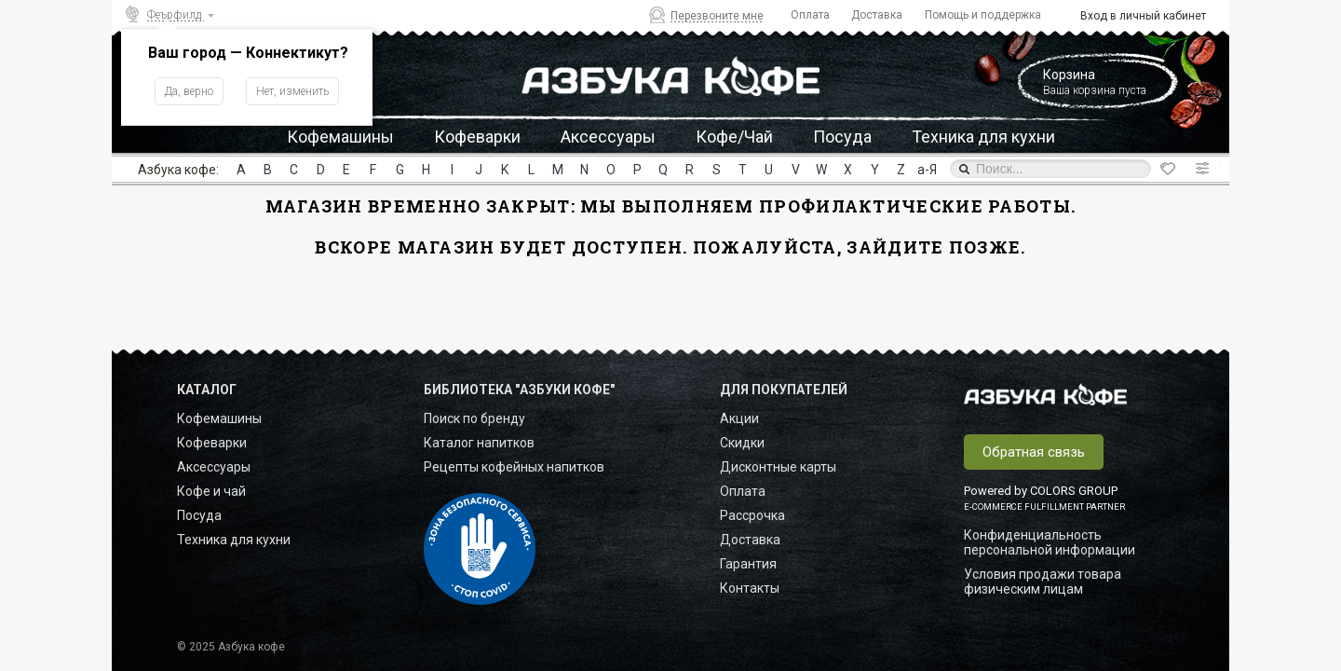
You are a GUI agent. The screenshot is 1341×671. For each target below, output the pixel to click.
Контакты (749, 588)
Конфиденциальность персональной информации (1049, 542)
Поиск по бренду (474, 418)
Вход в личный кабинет (1143, 15)
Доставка (876, 14)
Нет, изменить (292, 91)
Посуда (842, 136)
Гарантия (748, 563)
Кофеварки (477, 136)
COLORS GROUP (1074, 491)
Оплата (810, 14)
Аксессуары (608, 136)
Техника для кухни (983, 136)
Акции (739, 418)
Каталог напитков (479, 442)
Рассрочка (752, 515)
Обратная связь (1033, 452)
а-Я (927, 169)
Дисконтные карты (778, 466)
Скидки (742, 442)
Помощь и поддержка (983, 14)
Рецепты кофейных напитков (514, 466)
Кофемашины (340, 136)
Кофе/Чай (734, 136)
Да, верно (189, 91)
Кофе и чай (211, 491)
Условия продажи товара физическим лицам (1042, 581)
